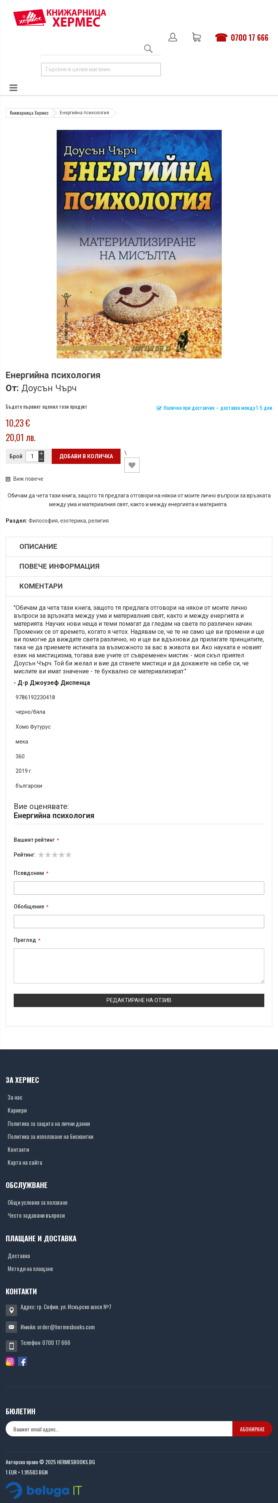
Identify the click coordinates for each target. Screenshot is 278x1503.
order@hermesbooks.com (66, 1326)
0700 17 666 (249, 37)
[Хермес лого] (59, 17)
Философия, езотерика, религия (69, 521)
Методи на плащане (30, 1268)
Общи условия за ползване (38, 1202)
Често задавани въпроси (36, 1215)
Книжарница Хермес (29, 112)
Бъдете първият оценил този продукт (46, 406)
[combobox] (101, 69)
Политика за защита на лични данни (49, 1123)
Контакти (18, 1149)
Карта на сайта (25, 1162)
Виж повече (24, 479)
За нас (15, 1097)
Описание (38, 546)
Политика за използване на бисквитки (50, 1136)
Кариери (17, 1110)
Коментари (41, 586)
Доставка (19, 1255)
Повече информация (59, 566)
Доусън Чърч (49, 388)
